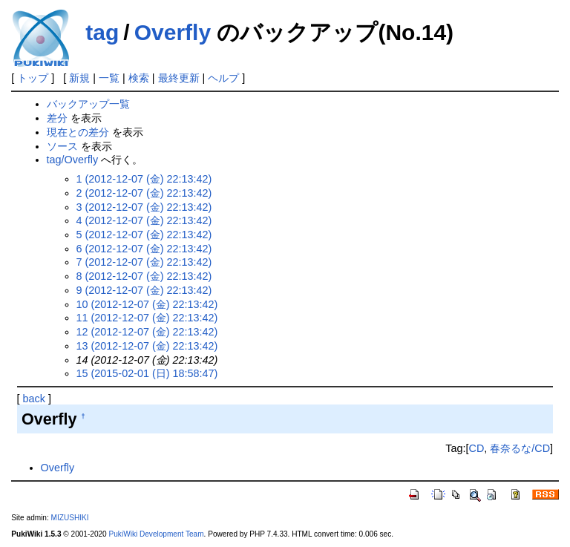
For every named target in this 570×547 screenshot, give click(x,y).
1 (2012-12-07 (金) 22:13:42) (144, 179)
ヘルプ (223, 78)
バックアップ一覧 (88, 104)
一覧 (109, 78)
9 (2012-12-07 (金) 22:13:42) (144, 290)
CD (476, 448)
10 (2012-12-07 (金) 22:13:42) (147, 304)
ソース (62, 146)
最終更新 (179, 78)
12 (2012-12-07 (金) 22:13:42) (147, 332)
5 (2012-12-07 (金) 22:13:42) (144, 234)
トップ (32, 78)
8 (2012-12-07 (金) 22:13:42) (144, 276)
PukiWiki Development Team (156, 534)
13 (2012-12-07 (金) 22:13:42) (147, 346)
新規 (79, 78)
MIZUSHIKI (70, 518)
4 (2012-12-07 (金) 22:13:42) (144, 220)
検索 (138, 78)
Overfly (172, 32)
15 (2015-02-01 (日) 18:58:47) (147, 373)
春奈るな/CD (520, 448)
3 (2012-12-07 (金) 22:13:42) (144, 207)
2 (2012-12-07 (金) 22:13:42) (144, 193)
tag (102, 32)
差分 (57, 118)
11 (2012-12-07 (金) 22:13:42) (147, 318)
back (34, 398)
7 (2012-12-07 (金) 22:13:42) (144, 262)
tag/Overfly (73, 160)
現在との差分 (78, 132)
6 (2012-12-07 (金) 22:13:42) (144, 249)
